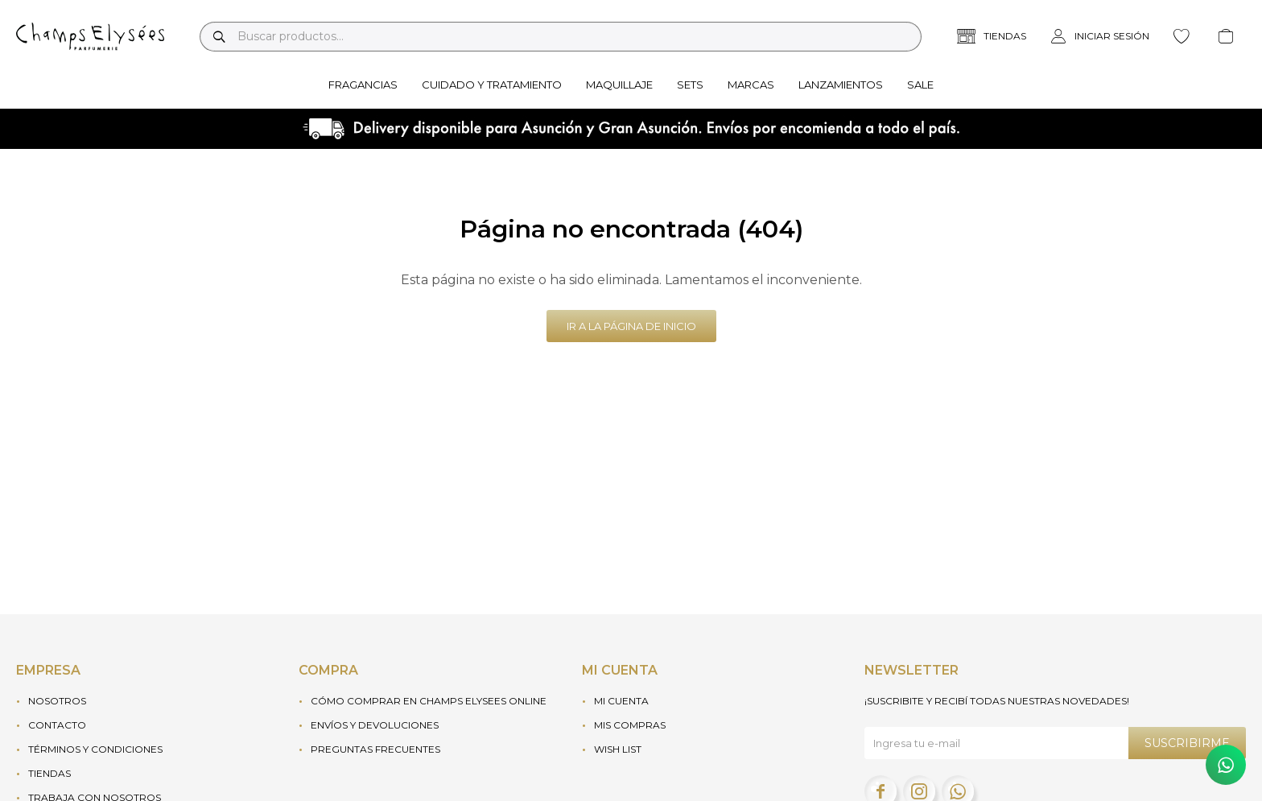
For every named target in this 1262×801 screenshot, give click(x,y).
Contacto (57, 725)
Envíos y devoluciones (375, 725)
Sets (690, 84)
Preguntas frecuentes (375, 749)
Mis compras (630, 725)
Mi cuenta (621, 701)
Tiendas (49, 773)
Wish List (617, 749)
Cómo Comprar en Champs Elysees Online (428, 701)
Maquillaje (619, 84)
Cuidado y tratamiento (492, 84)
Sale (920, 84)
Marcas (751, 84)
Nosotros (57, 701)
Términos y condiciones (95, 749)
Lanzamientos (840, 84)
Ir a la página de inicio (631, 326)
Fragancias (363, 84)
